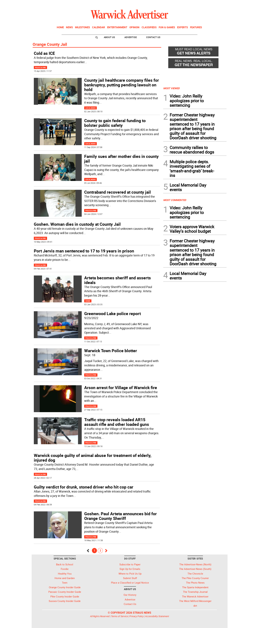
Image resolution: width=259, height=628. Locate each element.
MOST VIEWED (171, 88)
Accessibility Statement (157, 616)
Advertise (130, 37)
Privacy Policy (136, 616)
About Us (109, 37)
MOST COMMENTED (174, 200)
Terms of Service (119, 616)
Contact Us (153, 37)
